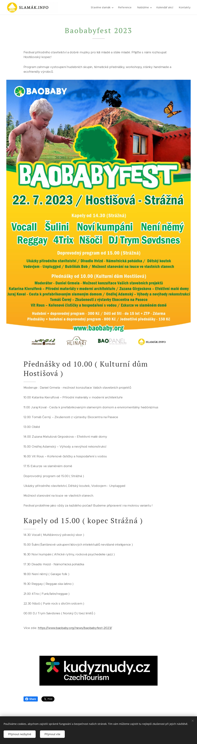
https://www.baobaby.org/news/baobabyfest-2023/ (75, 628)
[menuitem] (102, 7)
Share (30, 699)
